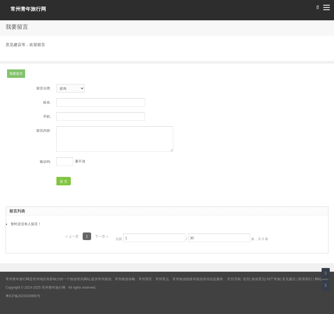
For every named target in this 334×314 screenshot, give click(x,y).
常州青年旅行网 (28, 9)
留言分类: (43, 88)
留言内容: (43, 131)
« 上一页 (72, 236)
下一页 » (101, 236)
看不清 (80, 161)
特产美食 (273, 279)
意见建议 (289, 279)
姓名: (47, 102)
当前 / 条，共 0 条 (191, 238)
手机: (47, 116)
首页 (246, 279)
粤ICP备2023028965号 (23, 296)
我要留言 (16, 74)
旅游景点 (258, 279)
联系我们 (305, 279)
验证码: (45, 162)
